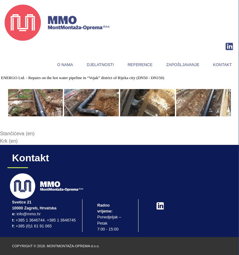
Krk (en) (9, 141)
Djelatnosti (100, 64)
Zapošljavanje (182, 64)
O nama (65, 64)
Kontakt (222, 64)
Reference (140, 64)
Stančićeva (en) (17, 133)
